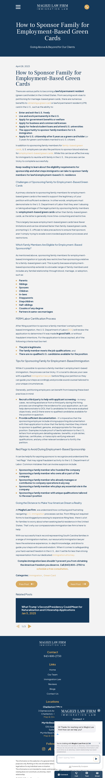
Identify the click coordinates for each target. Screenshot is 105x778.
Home (52, 669)
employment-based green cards (36, 153)
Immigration (35, 575)
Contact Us (52, 693)
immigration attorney (63, 555)
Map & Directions (52, 716)
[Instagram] (43, 748)
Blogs (52, 688)
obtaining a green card (39, 102)
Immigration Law (52, 679)
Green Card (50, 575)
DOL (70, 329)
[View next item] (30, 626)
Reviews (52, 684)
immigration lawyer (41, 375)
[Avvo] (49, 748)
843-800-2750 (52, 656)
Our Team (52, 674)
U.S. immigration (35, 513)
